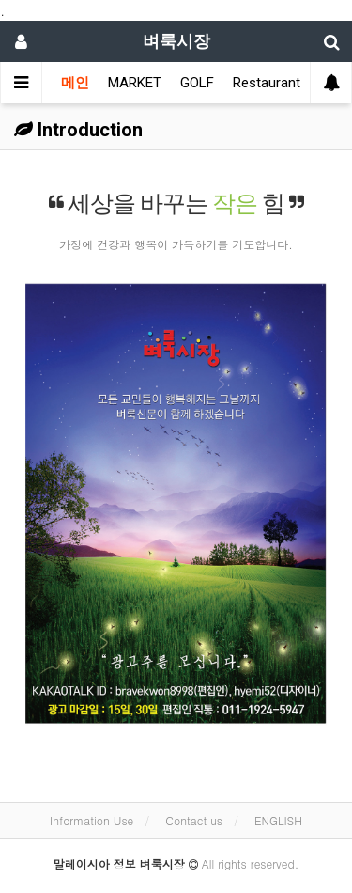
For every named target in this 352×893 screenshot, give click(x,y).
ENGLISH (278, 820)
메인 (75, 82)
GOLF (197, 82)
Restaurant (266, 82)
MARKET (134, 82)
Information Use (91, 820)
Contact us (193, 820)
